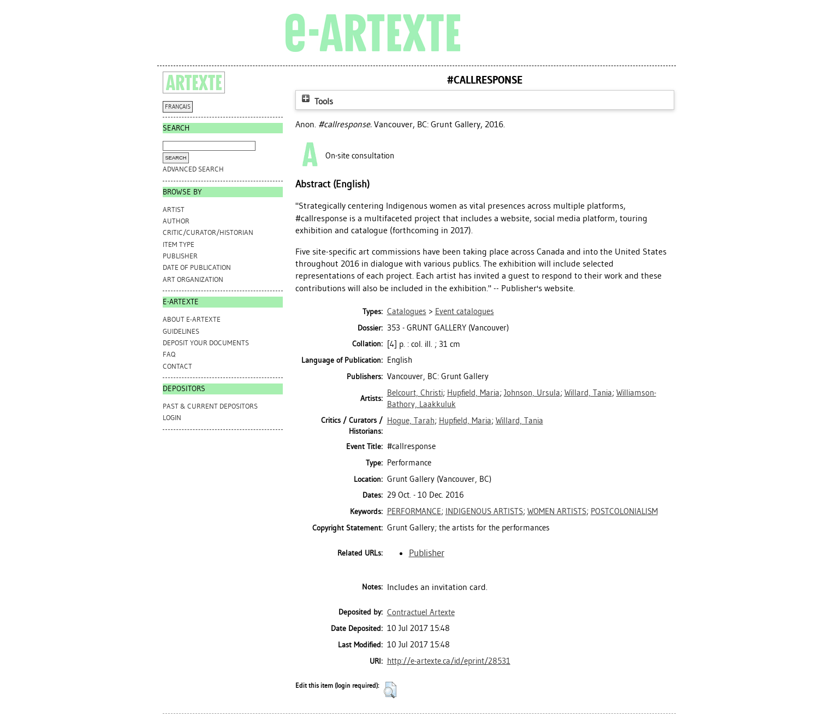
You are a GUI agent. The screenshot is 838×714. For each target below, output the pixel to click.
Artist (174, 209)
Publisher (180, 256)
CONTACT (177, 366)
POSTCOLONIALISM (624, 511)
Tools (316, 101)
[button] (390, 690)
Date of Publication (197, 267)
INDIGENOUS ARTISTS (484, 511)
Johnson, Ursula (532, 393)
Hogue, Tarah (411, 421)
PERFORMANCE (414, 511)
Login (172, 418)
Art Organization (193, 279)
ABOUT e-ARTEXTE (192, 319)
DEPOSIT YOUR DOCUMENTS (206, 343)
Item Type (178, 244)
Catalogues (406, 311)
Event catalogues (464, 311)
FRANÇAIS (178, 106)
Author (176, 221)
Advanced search (193, 169)
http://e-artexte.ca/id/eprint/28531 (448, 661)
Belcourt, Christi (415, 393)
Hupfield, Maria (473, 393)
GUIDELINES (181, 331)
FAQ (169, 354)
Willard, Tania (588, 393)
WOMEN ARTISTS (556, 511)
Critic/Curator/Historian (208, 232)
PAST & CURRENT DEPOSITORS (210, 406)
